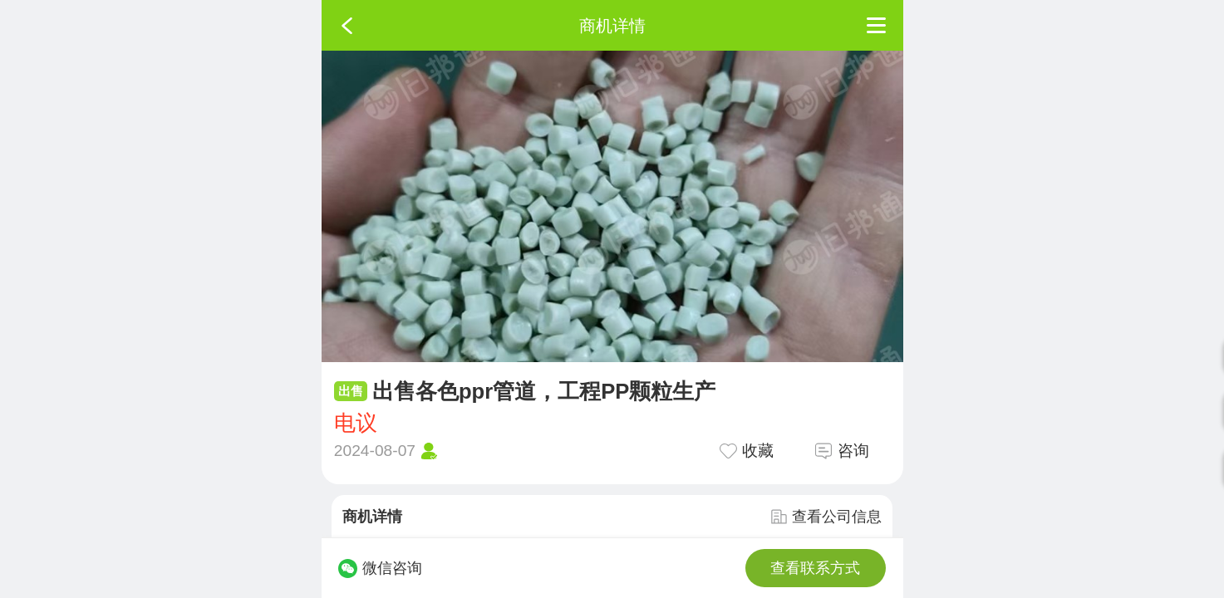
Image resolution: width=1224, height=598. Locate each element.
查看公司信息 (826, 516)
